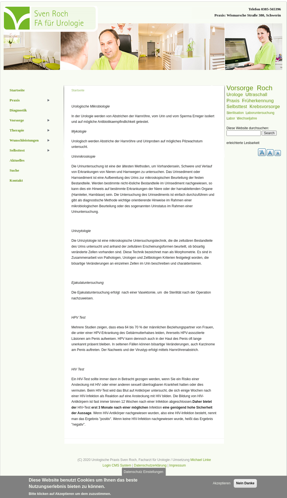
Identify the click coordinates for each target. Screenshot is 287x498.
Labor (230, 118)
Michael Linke (200, 460)
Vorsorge (239, 88)
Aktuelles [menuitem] (16, 160)
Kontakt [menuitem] (16, 180)
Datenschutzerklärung (150, 465)
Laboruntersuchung (259, 113)
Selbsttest (236, 106)
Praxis (233, 100)
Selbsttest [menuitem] (17, 150)
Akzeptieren (221, 485)
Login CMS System (117, 465)
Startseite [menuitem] (17, 90)
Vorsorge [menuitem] (16, 120)
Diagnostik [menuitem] (17, 110)
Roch (264, 88)
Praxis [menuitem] (14, 100)
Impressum (177, 465)
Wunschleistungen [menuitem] (23, 140)
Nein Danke (245, 485)
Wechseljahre (247, 118)
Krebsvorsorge (265, 106)
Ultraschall (256, 94)
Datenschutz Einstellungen (143, 473)
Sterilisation (235, 113)
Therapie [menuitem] (16, 130)
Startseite (78, 90)
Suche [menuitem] (14, 170)
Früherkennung (258, 100)
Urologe (234, 94)
